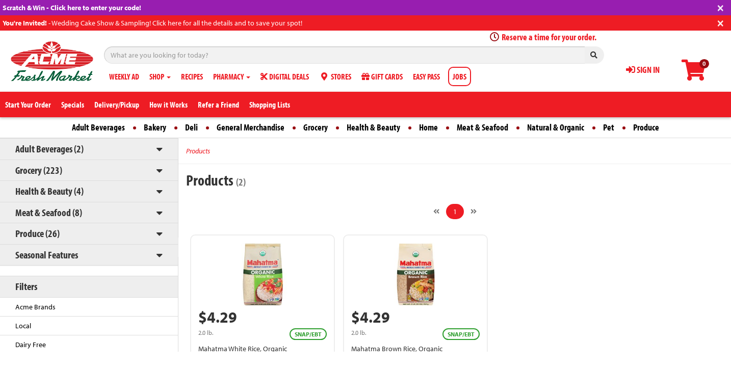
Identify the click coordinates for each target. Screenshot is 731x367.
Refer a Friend (218, 104)
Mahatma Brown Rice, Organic (396, 348)
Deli (191, 127)
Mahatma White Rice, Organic (242, 348)
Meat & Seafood (482, 127)
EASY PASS (426, 76)
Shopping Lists (269, 104)
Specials (72, 104)
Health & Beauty (373, 127)
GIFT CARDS (382, 76)
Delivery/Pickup (116, 104)
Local (23, 325)
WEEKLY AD (124, 76)
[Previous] (436, 211)
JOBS (459, 76)
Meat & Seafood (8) (48, 212)
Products (198, 150)
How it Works (168, 104)
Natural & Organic (555, 127)
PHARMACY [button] (231, 76)
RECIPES (192, 76)
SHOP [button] (160, 76)
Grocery (315, 127)
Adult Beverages (98, 127)
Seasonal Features (46, 254)
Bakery (155, 127)
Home (428, 127)
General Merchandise (250, 127)
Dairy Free (30, 344)
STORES (335, 76)
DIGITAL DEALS (284, 76)
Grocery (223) (38, 170)
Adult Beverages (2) (49, 148)
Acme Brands (35, 306)
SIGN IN (643, 69)
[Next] (473, 211)
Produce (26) (37, 233)
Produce (646, 127)
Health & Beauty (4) (49, 191)
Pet (608, 127)
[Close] (720, 7)
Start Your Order (28, 104)
